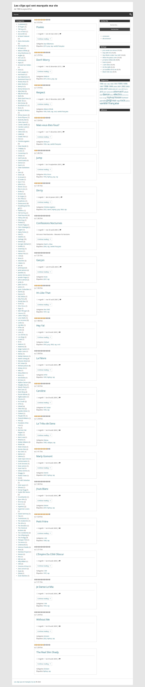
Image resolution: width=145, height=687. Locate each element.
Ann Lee (20, 58)
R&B (62, 209)
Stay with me (107, 53)
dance (49, 209)
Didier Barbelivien (23, 168)
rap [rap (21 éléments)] (118, 100)
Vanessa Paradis (23, 547)
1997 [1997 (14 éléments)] (101, 86)
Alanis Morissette (23, 41)
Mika (19, 370)
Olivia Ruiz (21, 409)
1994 (45, 606)
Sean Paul (21, 468)
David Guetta (22, 160)
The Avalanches (23, 521)
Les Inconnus (22, 320)
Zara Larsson (22, 569)
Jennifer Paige (22, 277)
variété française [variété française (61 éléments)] (109, 103)
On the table (107, 67)
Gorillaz (20, 246)
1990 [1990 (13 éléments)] (101, 84)
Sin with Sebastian (24, 480)
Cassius (20, 129)
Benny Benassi (23, 89)
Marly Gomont (44, 456)
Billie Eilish (21, 91)
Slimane (20, 487)
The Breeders (22, 526)
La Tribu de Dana (45, 423)
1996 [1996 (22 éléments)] (125, 83)
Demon (20, 163)
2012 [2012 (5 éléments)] (120, 89)
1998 (45, 442)
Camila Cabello (23, 125)
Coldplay (20, 148)
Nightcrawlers (22, 397)
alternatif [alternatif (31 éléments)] (118, 91)
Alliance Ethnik (48, 109)
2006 (45, 246)
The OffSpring (22, 535)
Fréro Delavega (23, 227)
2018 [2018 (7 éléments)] (108, 92)
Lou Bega (21, 337)
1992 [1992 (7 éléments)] (108, 84)
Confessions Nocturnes (49, 223)
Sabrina (20, 456)
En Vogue (21, 196)
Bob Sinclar (21, 103)
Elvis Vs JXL (21, 189)
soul (55, 111)
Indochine (21, 261)
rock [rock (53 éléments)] (122, 100)
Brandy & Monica (23, 110)
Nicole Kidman (22, 394)
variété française (59, 46)
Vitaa (50, 244)
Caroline (41, 390)
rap (52, 46)
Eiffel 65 (20, 184)
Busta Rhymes (22, 117)
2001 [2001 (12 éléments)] (119, 86)
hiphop (49, 177)
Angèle (20, 55)
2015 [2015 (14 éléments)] (101, 92)
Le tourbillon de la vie (109, 69)
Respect (40, 92)
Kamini (46, 473)
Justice (20, 287)
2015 (45, 79)
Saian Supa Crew (23, 459)
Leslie (20, 323)
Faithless (21, 210)
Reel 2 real (21, 437)
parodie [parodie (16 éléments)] (103, 101)
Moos (20, 375)
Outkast (46, 342)
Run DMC (47, 309)
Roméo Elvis (22, 449)
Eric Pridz (21, 199)
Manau (46, 440)
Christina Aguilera (49, 207)
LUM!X (20, 339)
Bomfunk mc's (22, 105)
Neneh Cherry (22, 387)
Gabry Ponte (22, 232)
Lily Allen (21, 325)
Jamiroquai (21, 268)
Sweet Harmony (23, 514)
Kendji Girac (22, 301)
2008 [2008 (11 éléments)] (110, 89)
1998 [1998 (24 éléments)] (106, 86)
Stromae (21, 502)
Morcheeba (21, 378)
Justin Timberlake (23, 289)
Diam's (46, 244)
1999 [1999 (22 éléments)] (111, 86)
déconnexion (107, 39)
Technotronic (22, 518)
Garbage (20, 239)
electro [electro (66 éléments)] (118, 94)
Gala (19, 234)
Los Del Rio (21, 335)
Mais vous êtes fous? (47, 125)
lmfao (20, 327)
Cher (19, 139)
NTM (45, 375)
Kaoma (20, 294)
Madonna (21, 347)
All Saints (21, 48)
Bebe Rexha (22, 84)
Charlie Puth (22, 137)
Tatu (19, 516)
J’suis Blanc (42, 488)
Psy (19, 428)
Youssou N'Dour (23, 566)
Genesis (20, 242)
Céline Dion (21, 132)
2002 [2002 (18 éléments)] (123, 86)
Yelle (19, 564)
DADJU (20, 156)
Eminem (46, 636)
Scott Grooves (22, 464)
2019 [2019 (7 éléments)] (111, 92)
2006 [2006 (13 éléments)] (101, 89)
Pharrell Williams (23, 418)
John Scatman (22, 280)
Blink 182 (21, 101)
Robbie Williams (23, 442)
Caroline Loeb (22, 127)
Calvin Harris (22, 122)
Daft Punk (21, 158)
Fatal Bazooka (22, 215)
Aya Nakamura (48, 44)
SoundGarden (22, 497)
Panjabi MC (21, 416)
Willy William (22, 561)
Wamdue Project (23, 552)
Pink (19, 420)
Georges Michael (23, 244)
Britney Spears (22, 115)
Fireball (20, 222)
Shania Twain (22, 475)
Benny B (46, 142)
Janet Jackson (22, 270)
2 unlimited (21, 24)
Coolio (20, 151)
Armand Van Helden (24, 65)
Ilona (19, 258)
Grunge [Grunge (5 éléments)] (104, 98)
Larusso (20, 313)
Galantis (20, 237)
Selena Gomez (22, 471)
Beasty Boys (22, 82)
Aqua (19, 62)
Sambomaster (22, 461)
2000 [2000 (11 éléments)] (115, 86)
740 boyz (21, 29)
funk (48, 111)
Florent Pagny (22, 225)
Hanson (20, 251)
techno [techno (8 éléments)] (127, 101)
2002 (45, 209)
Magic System (22, 349)
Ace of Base (22, 31)
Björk (19, 96)
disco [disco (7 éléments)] (111, 95)
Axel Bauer (21, 74)
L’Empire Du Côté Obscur (50, 554)
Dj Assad (21, 177)
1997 (45, 312)
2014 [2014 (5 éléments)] (126, 89)
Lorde (20, 330)
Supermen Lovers (23, 509)
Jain (19, 265)
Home (16, 14)
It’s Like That (43, 292)
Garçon (40, 260)
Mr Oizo (20, 380)
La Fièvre (41, 358)
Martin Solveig (22, 358)
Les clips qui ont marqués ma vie (36, 5)
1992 (45, 177)
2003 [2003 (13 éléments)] (127, 86)
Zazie (19, 571)
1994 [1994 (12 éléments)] (115, 84)
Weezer (20, 554)
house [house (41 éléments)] (118, 97)
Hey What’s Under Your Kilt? (112, 55)
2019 (45, 46)
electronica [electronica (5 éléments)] (125, 95)
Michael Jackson (23, 366)
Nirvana (20, 399)
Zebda (20, 573)
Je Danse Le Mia (44, 586)
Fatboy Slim (22, 218)
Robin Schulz (22, 447)
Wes (19, 557)
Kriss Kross (47, 174)
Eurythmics (21, 201)
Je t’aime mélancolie (109, 60)
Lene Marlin (22, 318)
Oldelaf (20, 406)
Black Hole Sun (107, 72)
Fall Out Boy (22, 213)
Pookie (40, 27)
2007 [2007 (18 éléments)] (106, 89)
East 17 (20, 182)
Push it (105, 62)
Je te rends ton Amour (110, 50)
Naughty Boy (22, 385)
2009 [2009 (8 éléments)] (113, 89)
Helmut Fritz (22, 253)
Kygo (19, 308)
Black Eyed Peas (23, 98)
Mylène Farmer (23, 382)
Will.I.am (20, 559)
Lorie (19, 332)
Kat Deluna (21, 296)
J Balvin (20, 263)
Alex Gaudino (22, 46)
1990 (45, 144)
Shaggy (20, 473)
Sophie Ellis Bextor (24, 492)
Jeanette (20, 273)
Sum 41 (20, 504)
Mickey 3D (21, 368)
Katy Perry (21, 299)
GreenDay (21, 249)
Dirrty (39, 190)
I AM (45, 538)
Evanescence (22, 203)
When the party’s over (110, 57)
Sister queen (22, 485)
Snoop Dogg (22, 490)
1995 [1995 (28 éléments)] (120, 83)
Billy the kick (22, 93)
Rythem (20, 454)
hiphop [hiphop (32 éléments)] (110, 97)
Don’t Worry (43, 59)
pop (48, 46)
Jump (39, 157)
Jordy (19, 282)
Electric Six (21, 187)
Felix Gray (21, 220)
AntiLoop (21, 60)
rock (58, 344)
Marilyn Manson (23, 356)
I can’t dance (107, 65)
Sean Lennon (22, 466)
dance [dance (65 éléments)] (106, 94)
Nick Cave (21, 389)
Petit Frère (42, 521)
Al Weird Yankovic (23, 36)
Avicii (19, 70)
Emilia (20, 191)
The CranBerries (23, 533)
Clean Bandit (22, 146)
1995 (45, 111)
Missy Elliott (22, 373)
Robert (20, 444)
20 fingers (21, 27)
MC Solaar (47, 407)
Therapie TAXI (22, 540)
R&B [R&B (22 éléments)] (114, 100)
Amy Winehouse (23, 53)
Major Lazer (22, 351)
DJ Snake (21, 179)
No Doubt (21, 401)
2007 (45, 279)
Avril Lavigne (22, 72)
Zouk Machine (22, 576)
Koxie (45, 277)
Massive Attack (23, 361)
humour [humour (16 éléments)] (124, 97)
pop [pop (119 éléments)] (109, 100)
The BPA (21, 523)
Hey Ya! (40, 325)
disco (49, 79)
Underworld (21, 545)
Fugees (20, 230)
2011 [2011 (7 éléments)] (116, 89)
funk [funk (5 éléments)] (101, 98)
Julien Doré (21, 284)
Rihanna (20, 440)
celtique (49, 442)
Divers (20, 175)
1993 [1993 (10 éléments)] (111, 84)
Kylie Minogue (22, 311)
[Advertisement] (115, 142)
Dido (19, 172)
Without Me (43, 619)
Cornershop (22, 153)
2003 (45, 344)
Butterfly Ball (22, 120)
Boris (19, 108)
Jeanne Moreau (23, 275)
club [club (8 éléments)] (101, 95)
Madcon (46, 76)
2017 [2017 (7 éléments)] (105, 92)
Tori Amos (21, 542)
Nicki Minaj (21, 392)
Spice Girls (21, 499)
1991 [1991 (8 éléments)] (105, 84)
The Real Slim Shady (47, 652)
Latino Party (22, 315)
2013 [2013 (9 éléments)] (123, 89)
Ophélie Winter (22, 411)
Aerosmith (21, 34)
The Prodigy (22, 538)
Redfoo (20, 435)
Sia (19, 478)
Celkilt (20, 134)
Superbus (21, 506)
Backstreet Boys (23, 79)
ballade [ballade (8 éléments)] (126, 92)
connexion (106, 36)
